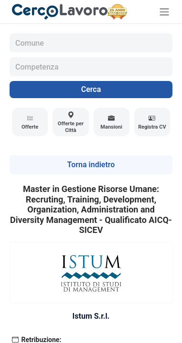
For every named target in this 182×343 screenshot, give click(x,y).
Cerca (91, 89)
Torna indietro (91, 164)
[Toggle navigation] (164, 12)
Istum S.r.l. (91, 316)
